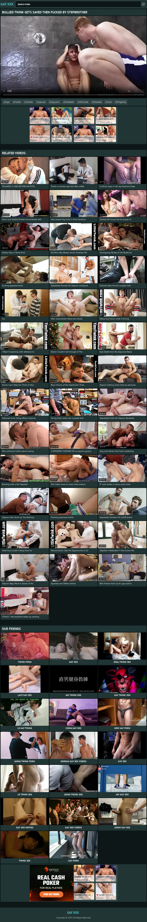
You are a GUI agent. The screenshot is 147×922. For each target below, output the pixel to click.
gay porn (56, 102)
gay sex (42, 102)
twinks (30, 102)
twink (18, 102)
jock (110, 102)
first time (84, 102)
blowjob (98, 102)
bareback (70, 102)
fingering (122, 102)
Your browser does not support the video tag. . (73, 57)
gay (7, 102)
